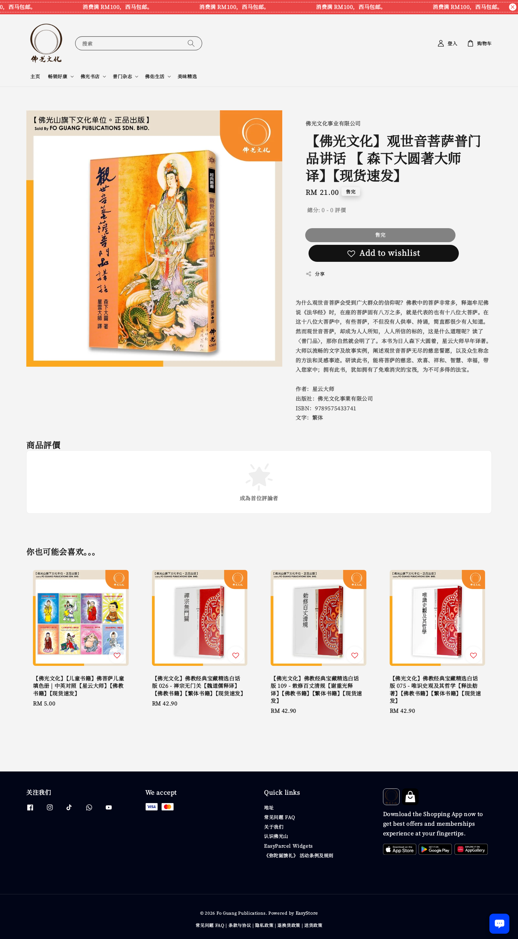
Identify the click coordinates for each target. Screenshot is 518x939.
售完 (380, 234)
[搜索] (191, 43)
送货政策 (313, 925)
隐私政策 (264, 925)
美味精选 (187, 76)
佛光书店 (90, 76)
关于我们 (273, 826)
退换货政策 (288, 925)
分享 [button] (315, 273)
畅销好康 (57, 76)
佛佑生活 (154, 76)
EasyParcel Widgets (288, 845)
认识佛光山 (276, 836)
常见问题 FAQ (279, 817)
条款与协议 (239, 925)
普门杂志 (122, 76)
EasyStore (307, 913)
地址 (269, 807)
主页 (35, 76)
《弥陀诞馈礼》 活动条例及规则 (298, 855)
